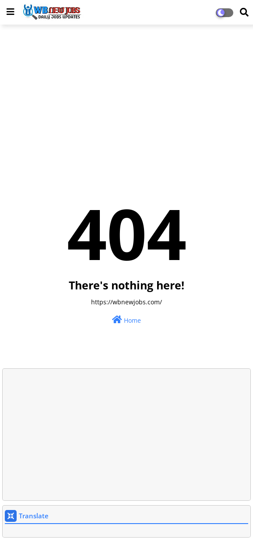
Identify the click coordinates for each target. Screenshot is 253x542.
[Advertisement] (126, 94)
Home (126, 319)
